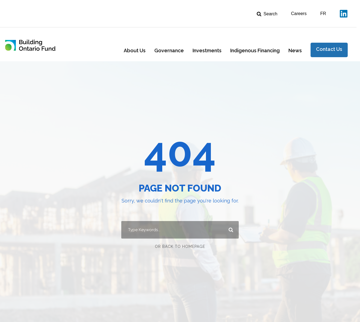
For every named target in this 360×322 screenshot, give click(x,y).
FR (323, 13)
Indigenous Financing (255, 50)
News (295, 50)
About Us (135, 50)
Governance (169, 50)
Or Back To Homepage (180, 246)
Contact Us (329, 49)
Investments (207, 50)
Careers (299, 13)
